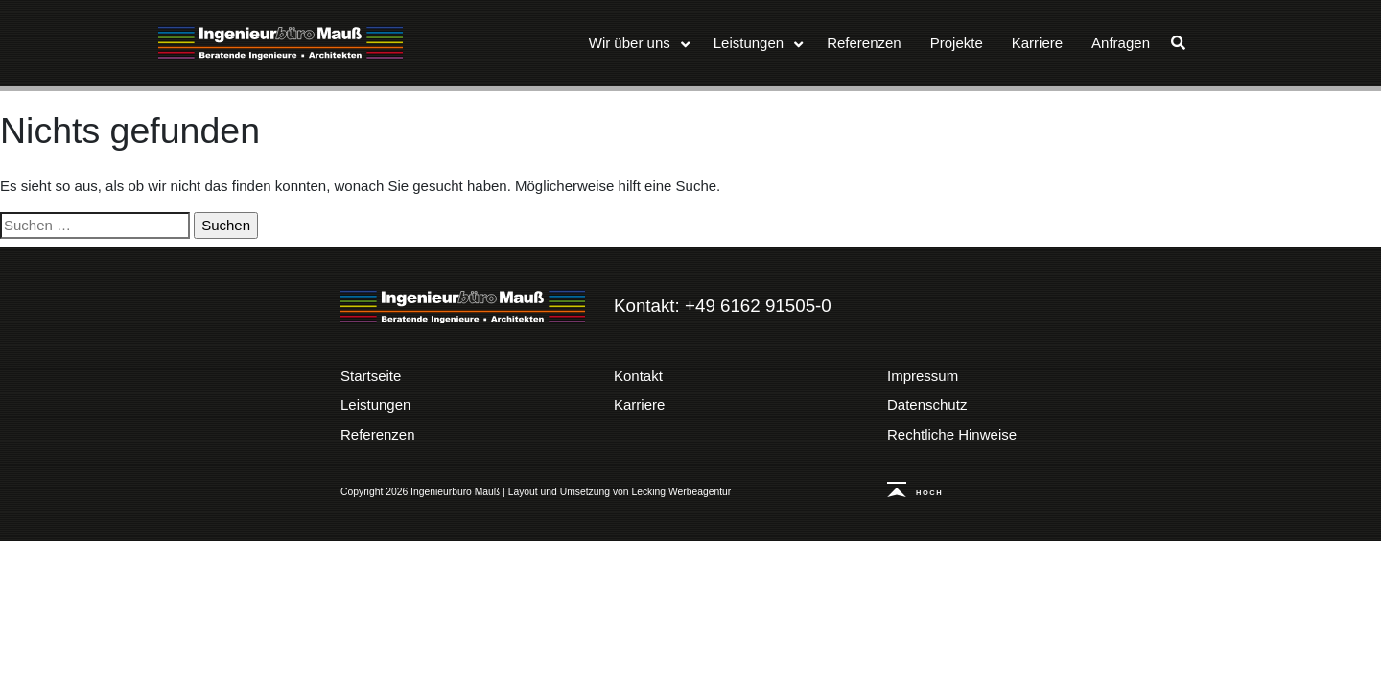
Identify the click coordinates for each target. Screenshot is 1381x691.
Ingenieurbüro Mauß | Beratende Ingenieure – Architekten (462, 307)
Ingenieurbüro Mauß (280, 43)
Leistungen (375, 404)
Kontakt (638, 376)
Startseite (370, 376)
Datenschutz (927, 404)
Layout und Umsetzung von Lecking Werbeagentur (620, 492)
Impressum (922, 376)
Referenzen (377, 434)
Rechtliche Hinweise (952, 434)
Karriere (639, 404)
